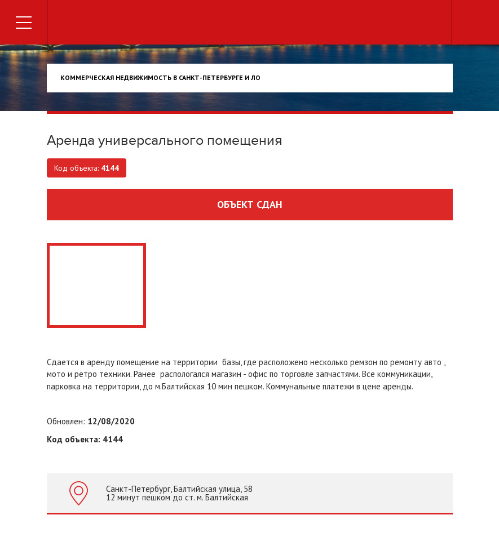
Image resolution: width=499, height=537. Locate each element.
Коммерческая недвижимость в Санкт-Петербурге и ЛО (160, 77)
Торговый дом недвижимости (249, 24)
